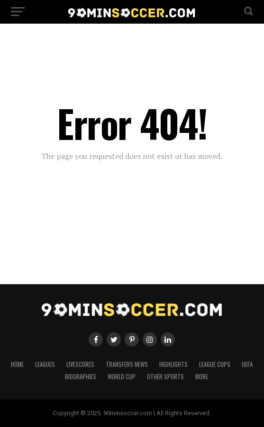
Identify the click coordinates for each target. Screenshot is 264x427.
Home (17, 364)
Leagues (45, 364)
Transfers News (127, 364)
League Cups (214, 364)
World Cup (122, 376)
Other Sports (165, 376)
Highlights (173, 364)
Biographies (80, 376)
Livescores (80, 364)
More (201, 376)
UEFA (247, 364)
